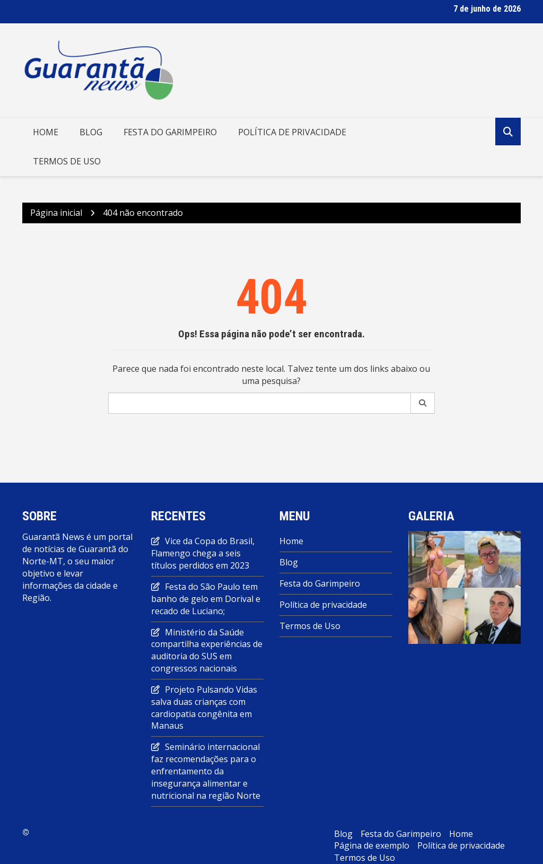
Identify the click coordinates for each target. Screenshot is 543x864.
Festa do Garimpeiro (170, 132)
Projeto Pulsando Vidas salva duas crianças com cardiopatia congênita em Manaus (204, 708)
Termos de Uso (67, 161)
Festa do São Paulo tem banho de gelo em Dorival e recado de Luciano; (205, 599)
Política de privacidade (292, 132)
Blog (91, 132)
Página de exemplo (371, 845)
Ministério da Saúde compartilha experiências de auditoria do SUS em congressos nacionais (206, 650)
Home (45, 132)
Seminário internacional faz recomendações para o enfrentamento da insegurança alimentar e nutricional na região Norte (205, 771)
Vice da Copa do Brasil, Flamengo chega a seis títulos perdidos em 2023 (203, 553)
